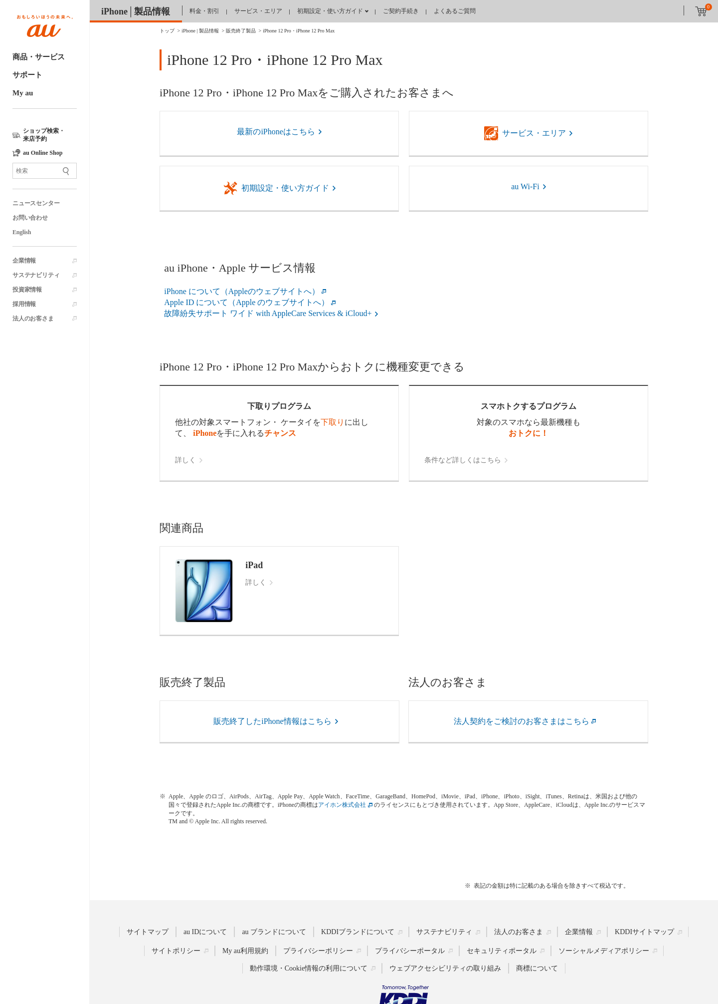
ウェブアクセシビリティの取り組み (445, 968)
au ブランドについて (274, 932)
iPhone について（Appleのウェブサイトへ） (242, 291)
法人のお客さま (33, 318)
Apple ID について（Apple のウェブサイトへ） (246, 302)
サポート (27, 75)
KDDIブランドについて (357, 932)
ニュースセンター (35, 203)
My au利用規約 (245, 951)
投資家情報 (27, 289)
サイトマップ (148, 932)
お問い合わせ (30, 217)
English (21, 232)
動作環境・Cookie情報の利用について (308, 968)
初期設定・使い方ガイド (330, 10)
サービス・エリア (258, 10)
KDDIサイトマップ (644, 932)
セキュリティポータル (502, 951)
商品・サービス (38, 57)
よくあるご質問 (455, 10)
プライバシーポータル (410, 951)
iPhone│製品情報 (135, 11)
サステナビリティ (35, 275)
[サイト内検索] (44, 171)
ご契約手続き (401, 10)
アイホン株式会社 (342, 804)
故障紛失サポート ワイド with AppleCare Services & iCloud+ (267, 313)
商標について (537, 968)
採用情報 (24, 304)
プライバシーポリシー (318, 951)
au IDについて (205, 932)
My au (22, 93)
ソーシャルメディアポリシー (603, 951)
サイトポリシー (176, 951)
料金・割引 (204, 10)
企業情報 (24, 260)
